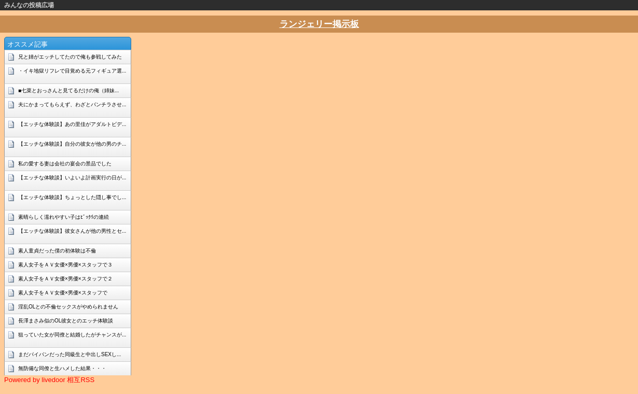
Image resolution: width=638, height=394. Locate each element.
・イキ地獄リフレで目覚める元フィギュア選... (72, 71)
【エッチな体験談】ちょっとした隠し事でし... (72, 197)
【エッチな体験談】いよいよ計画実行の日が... (72, 177)
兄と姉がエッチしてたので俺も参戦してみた (70, 57)
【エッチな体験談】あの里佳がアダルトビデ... (72, 124)
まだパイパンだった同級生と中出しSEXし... (69, 354)
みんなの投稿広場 (29, 5)
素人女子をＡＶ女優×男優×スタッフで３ (65, 265)
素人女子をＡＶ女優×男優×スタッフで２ (65, 279)
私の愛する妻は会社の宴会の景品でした (65, 163)
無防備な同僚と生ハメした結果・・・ (62, 368)
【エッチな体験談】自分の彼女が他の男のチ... (72, 144)
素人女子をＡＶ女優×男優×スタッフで (62, 292)
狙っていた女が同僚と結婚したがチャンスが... (72, 334)
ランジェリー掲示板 (319, 24)
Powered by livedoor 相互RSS (49, 380)
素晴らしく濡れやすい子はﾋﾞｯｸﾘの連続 (63, 217)
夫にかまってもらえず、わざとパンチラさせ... (72, 104)
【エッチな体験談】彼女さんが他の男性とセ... (72, 231)
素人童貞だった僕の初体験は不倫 (57, 251)
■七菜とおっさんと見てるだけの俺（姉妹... (68, 90)
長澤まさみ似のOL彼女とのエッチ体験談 (65, 320)
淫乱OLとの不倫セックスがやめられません (68, 306)
